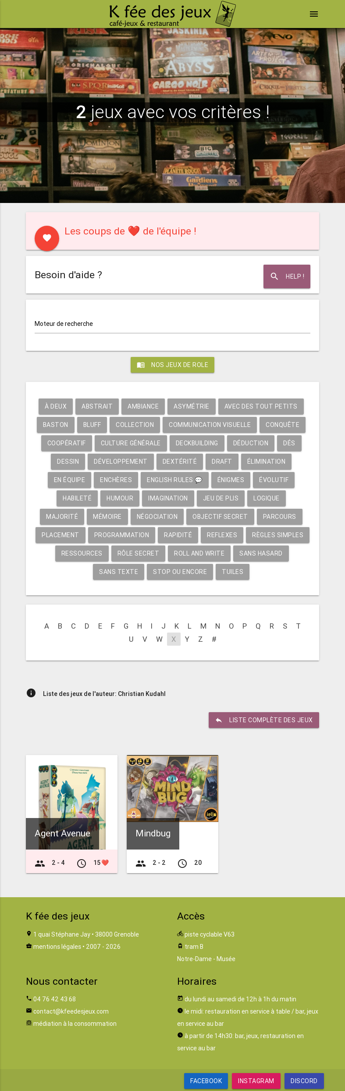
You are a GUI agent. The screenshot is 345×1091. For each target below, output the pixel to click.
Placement (60, 535)
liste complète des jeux (264, 720)
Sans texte (118, 572)
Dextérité (180, 461)
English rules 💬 (175, 480)
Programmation (121, 535)
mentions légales (57, 947)
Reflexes (222, 535)
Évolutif (273, 480)
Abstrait (97, 406)
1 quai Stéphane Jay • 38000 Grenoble (86, 934)
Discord (304, 1081)
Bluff (92, 425)
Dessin (68, 461)
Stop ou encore (180, 572)
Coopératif (66, 443)
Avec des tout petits (261, 406)
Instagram (256, 1081)
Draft (222, 461)
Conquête (282, 425)
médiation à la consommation (75, 1024)
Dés (289, 443)
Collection (135, 425)
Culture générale (131, 443)
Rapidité (178, 535)
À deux (56, 406)
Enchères (116, 480)
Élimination (266, 461)
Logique (266, 498)
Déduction (251, 443)
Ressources (82, 553)
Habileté (77, 498)
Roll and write (199, 553)
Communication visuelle (210, 425)
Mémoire (107, 517)
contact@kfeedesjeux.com (71, 1011)
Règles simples (277, 535)
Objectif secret (220, 517)
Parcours (279, 517)
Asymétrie (192, 406)
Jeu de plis (221, 498)
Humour (120, 498)
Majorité (62, 517)
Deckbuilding (197, 443)
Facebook (206, 1081)
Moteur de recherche (64, 324)
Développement (121, 461)
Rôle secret (138, 553)
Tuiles (232, 572)
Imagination (168, 498)
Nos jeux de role (172, 365)
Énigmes (231, 480)
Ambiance (143, 406)
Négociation (157, 517)
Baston (55, 425)
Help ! (287, 276)
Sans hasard (261, 553)
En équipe (69, 480)
